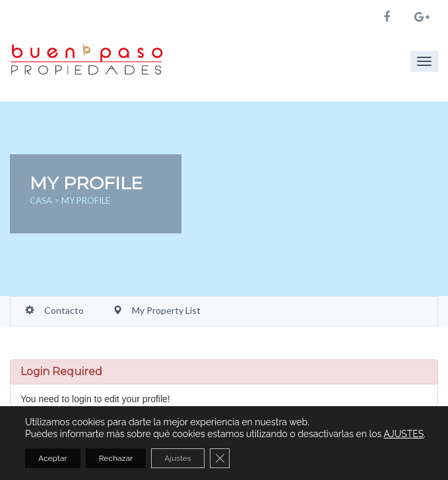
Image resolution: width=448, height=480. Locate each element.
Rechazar (116, 458)
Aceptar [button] (52, 458)
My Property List (157, 310)
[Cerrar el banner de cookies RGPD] (220, 458)
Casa (42, 200)
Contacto (54, 310)
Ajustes (177, 458)
